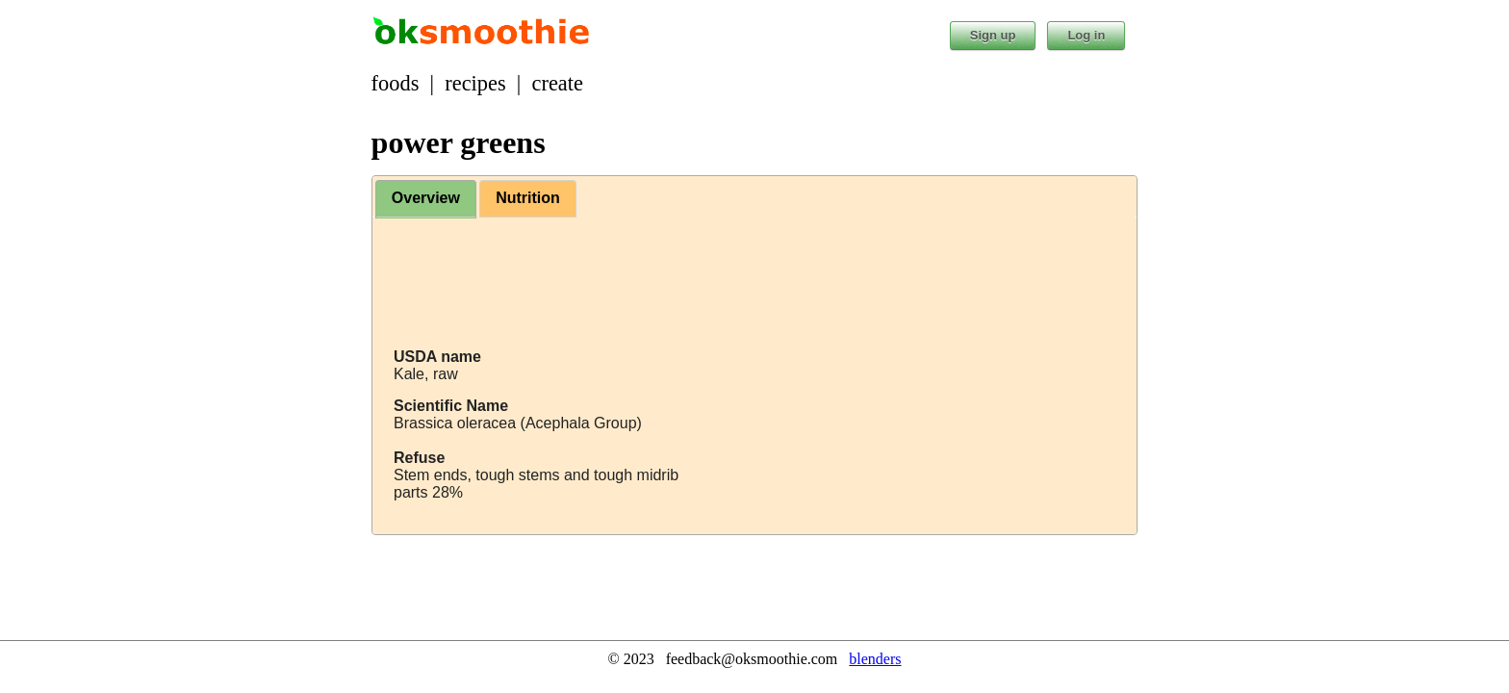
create (557, 83)
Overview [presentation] (426, 198)
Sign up (993, 35)
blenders (875, 659)
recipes (475, 83)
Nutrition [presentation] (528, 198)
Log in (1086, 35)
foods (395, 83)
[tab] (425, 199)
